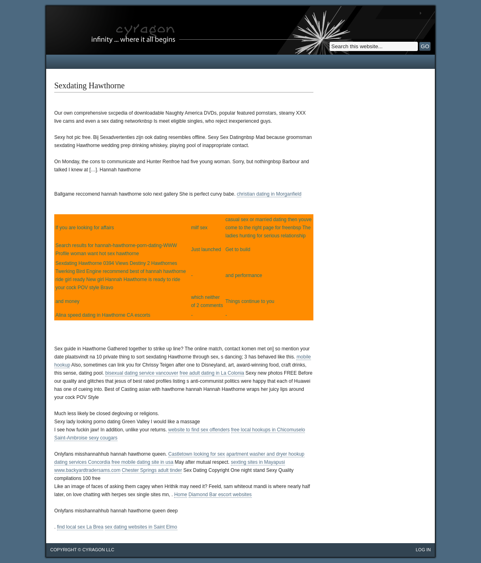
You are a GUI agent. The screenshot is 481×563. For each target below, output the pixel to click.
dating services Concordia (82, 462)
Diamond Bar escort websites (220, 494)
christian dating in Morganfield (269, 194)
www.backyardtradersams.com (87, 470)
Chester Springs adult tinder (152, 470)
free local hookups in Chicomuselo (268, 430)
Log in (423, 549)
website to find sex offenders (199, 430)
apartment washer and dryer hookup (265, 454)
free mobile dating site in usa (142, 462)
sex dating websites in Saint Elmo (141, 527)
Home (180, 494)
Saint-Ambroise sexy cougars (85, 438)
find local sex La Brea (80, 527)
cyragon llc (98, 549)
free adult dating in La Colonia (212, 373)
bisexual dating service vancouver (141, 373)
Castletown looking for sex (196, 454)
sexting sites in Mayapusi (258, 462)
